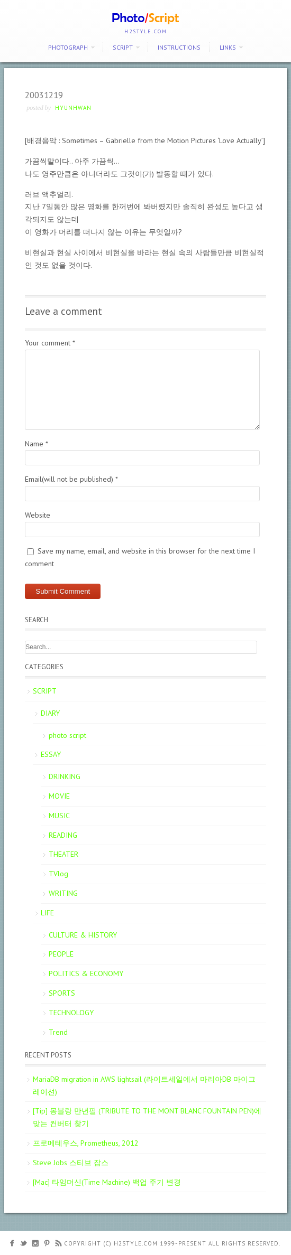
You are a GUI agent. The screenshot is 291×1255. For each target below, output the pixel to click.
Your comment (50, 343)
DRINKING (64, 776)
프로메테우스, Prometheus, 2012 (86, 1143)
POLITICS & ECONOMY (86, 973)
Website (37, 515)
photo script (67, 735)
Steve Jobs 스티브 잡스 (70, 1162)
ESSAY (51, 754)
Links (228, 47)
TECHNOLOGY (71, 1012)
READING (63, 835)
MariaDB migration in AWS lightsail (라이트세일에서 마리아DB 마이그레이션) (144, 1085)
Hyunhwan (73, 107)
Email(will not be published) (71, 479)
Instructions (179, 47)
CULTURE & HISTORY (83, 935)
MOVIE (59, 796)
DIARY (50, 713)
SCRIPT (123, 47)
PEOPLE (61, 954)
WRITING (63, 893)
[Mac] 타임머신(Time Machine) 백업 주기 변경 (107, 1182)
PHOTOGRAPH (68, 47)
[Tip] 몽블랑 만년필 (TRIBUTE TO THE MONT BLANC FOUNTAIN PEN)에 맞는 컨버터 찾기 (147, 1117)
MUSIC (59, 815)
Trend (58, 1032)
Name (36, 443)
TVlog (58, 873)
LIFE (47, 912)
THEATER (63, 854)
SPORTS (62, 993)
